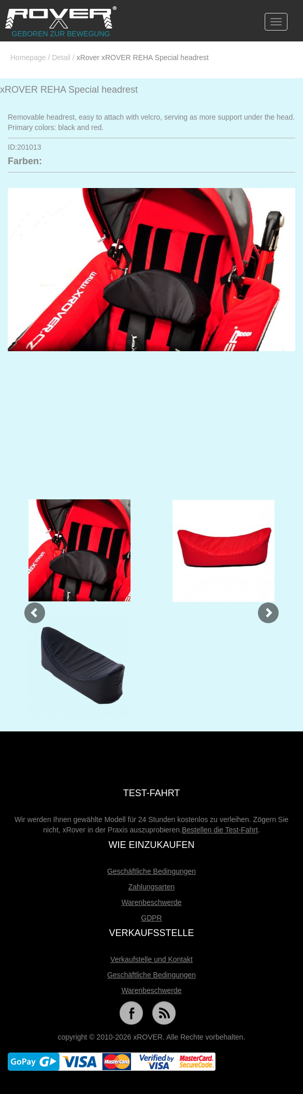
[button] (29, 607)
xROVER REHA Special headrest (69, 89)
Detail (61, 57)
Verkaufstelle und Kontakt (151, 959)
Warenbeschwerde (151, 902)
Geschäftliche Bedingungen (151, 871)
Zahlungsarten (151, 887)
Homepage (28, 57)
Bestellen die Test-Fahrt (220, 830)
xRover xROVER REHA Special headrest (143, 57)
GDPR (151, 918)
